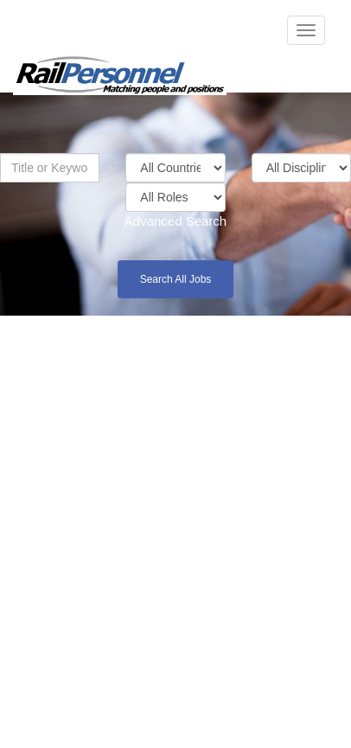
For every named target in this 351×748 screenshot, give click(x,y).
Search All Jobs (176, 279)
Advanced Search (175, 221)
